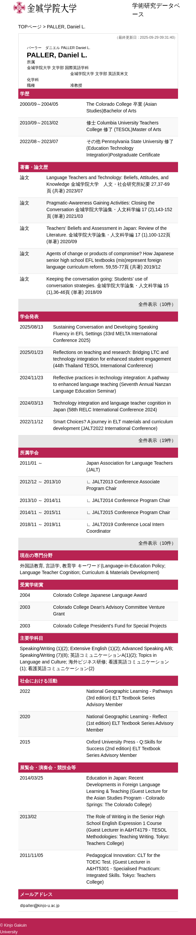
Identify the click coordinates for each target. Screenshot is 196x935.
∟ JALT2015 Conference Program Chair (128, 512)
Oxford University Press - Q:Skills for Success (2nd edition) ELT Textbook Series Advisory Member (124, 748)
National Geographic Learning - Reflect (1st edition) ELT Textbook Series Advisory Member (130, 723)
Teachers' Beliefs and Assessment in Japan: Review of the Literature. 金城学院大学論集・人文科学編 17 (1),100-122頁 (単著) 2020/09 (109, 234)
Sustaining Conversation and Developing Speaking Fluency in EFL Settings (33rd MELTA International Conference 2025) (105, 333)
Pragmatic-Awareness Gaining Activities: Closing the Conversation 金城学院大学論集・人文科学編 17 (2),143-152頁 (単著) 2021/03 (109, 209)
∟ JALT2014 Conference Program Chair (128, 500)
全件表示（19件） (157, 440)
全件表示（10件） (157, 304)
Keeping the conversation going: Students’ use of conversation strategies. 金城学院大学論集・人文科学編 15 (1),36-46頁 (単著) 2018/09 (108, 285)
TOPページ (30, 26)
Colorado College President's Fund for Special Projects (110, 625)
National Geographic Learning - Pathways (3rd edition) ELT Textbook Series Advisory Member (130, 697)
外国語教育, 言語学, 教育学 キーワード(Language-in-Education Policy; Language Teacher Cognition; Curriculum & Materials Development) (93, 569)
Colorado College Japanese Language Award (100, 595)
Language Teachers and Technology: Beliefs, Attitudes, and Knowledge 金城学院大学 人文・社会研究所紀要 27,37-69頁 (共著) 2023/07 (108, 184)
